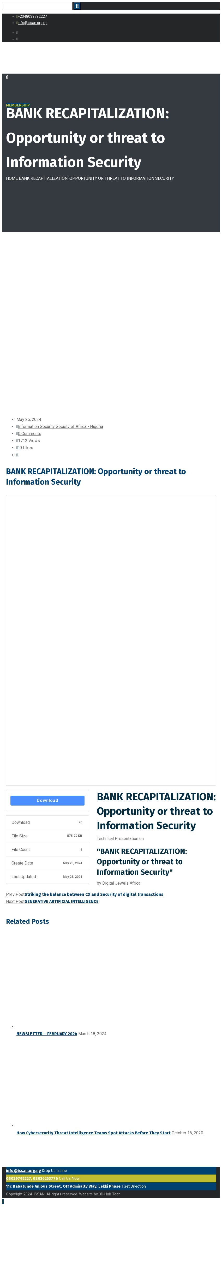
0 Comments (29, 433)
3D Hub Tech (110, 1194)
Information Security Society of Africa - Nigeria (60, 426)
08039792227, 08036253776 (32, 1178)
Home (12, 178)
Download (47, 800)
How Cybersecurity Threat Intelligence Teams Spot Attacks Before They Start (93, 1132)
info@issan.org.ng (23, 1170)
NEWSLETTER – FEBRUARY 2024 (46, 1033)
